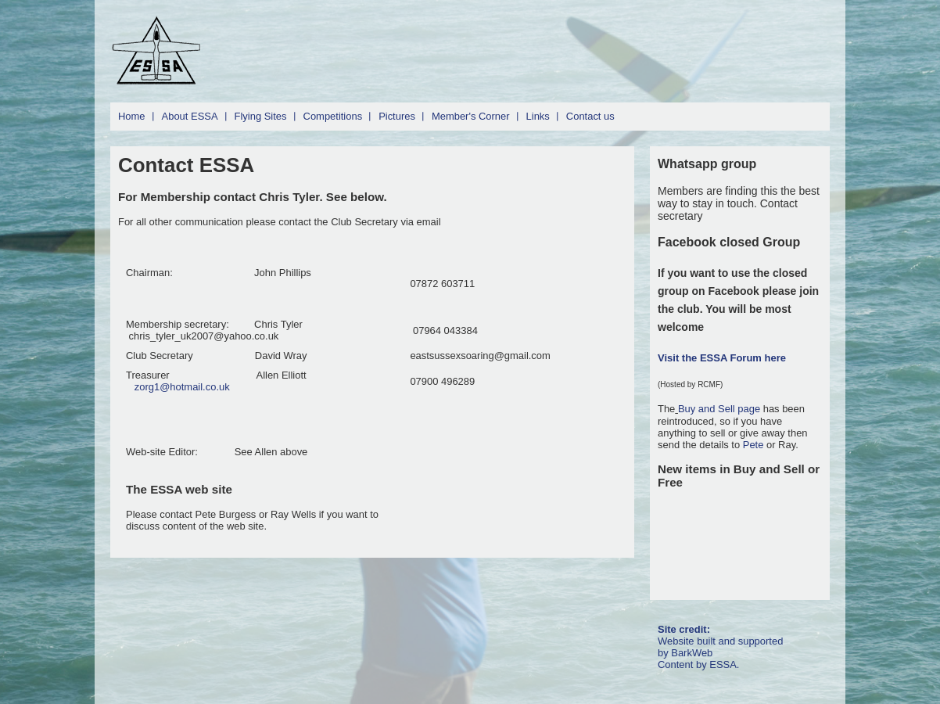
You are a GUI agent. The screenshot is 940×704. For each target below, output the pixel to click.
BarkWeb (691, 653)
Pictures (397, 116)
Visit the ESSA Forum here (722, 358)
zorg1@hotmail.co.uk (182, 387)
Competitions (333, 116)
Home (131, 116)
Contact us (590, 116)
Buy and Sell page (720, 409)
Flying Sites (261, 116)
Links (538, 116)
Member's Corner (471, 116)
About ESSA (190, 116)
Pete (753, 445)
